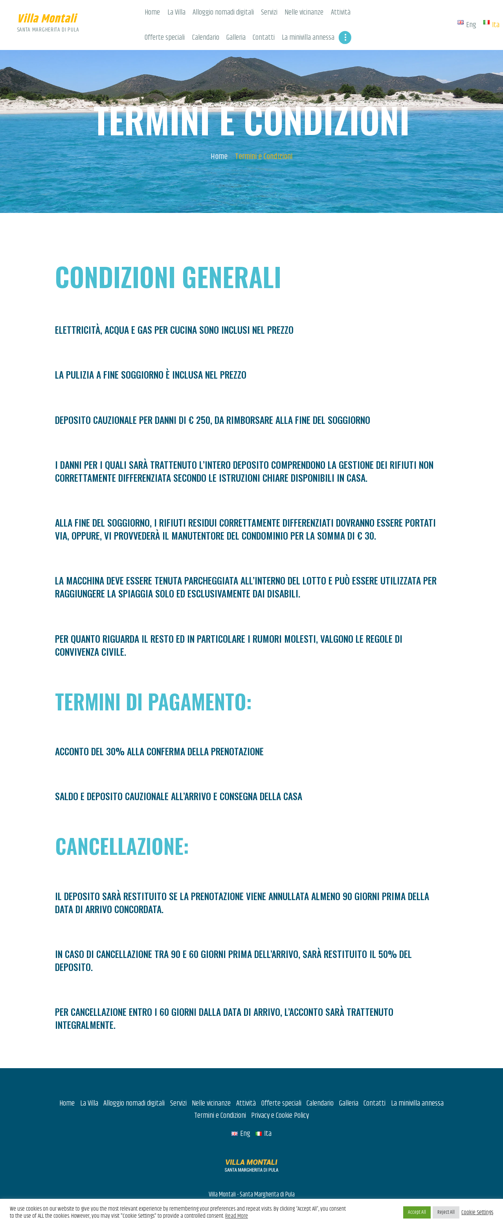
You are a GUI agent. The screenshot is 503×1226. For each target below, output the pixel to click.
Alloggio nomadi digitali (134, 1079)
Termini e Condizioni (220, 1091)
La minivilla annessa (417, 1079)
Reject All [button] (446, 1212)
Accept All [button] (417, 1212)
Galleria (348, 1079)
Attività (246, 1079)
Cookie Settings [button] (477, 1212)
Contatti (374, 1079)
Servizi (178, 1079)
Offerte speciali (281, 1079)
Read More (236, 1216)
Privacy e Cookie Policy (280, 1091)
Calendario (320, 1079)
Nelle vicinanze (211, 1079)
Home (219, 133)
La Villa (89, 1079)
